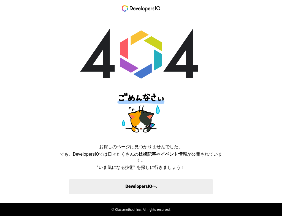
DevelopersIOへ (140, 186)
